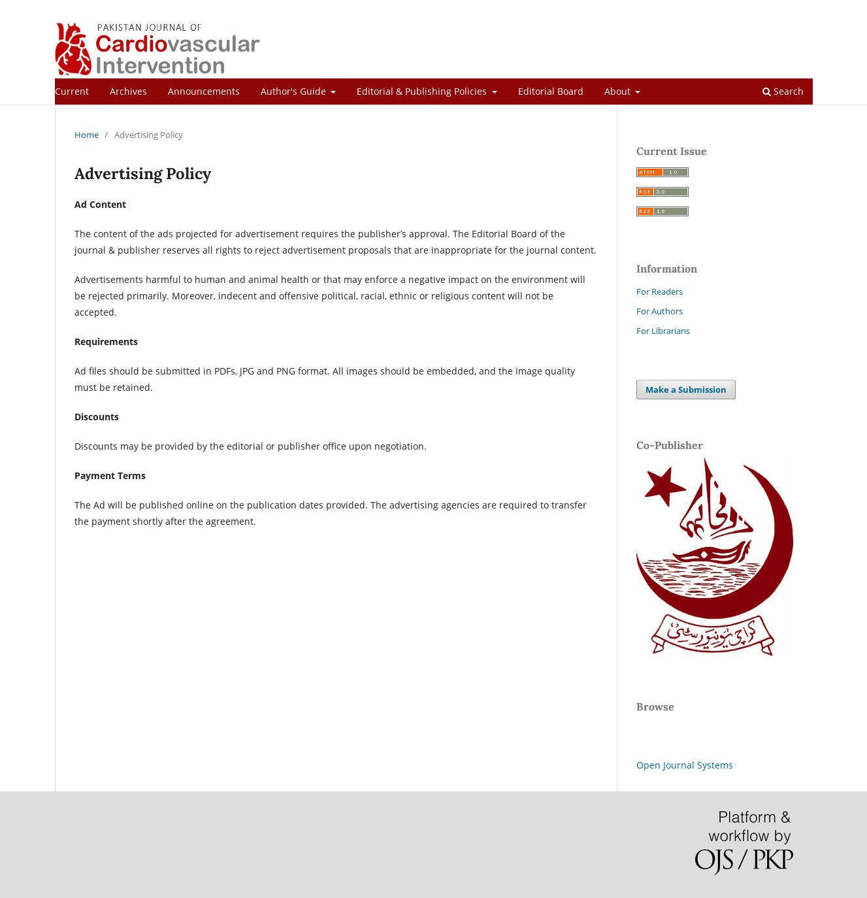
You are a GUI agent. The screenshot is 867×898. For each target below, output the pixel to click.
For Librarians (663, 331)
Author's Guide (295, 91)
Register (760, 10)
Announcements (204, 91)
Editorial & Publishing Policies (423, 91)
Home (86, 135)
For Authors (659, 311)
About (618, 91)
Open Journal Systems (684, 765)
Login (802, 10)
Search (783, 91)
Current (72, 91)
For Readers (659, 291)
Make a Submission (686, 389)
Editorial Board (550, 91)
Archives (128, 91)
